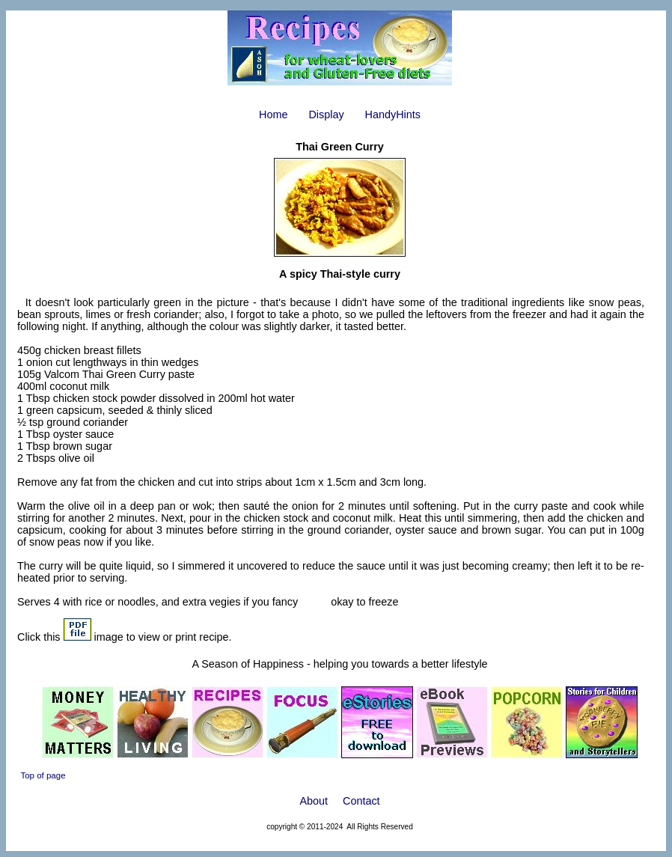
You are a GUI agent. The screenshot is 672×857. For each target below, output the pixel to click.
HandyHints (393, 115)
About (313, 801)
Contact (361, 801)
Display (325, 115)
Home (273, 115)
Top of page (42, 775)
